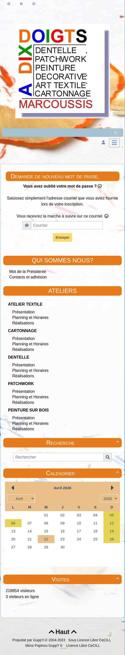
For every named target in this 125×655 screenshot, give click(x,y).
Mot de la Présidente (27, 271)
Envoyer (62, 237)
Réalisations (23, 323)
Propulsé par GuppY (28, 640)
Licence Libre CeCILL (82, 646)
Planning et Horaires (30, 317)
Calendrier (83, 473)
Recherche (83, 442)
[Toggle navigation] (115, 132)
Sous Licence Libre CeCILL (90, 640)
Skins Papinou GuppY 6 (44, 646)
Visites (86, 579)
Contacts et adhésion (28, 277)
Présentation (23, 312)
